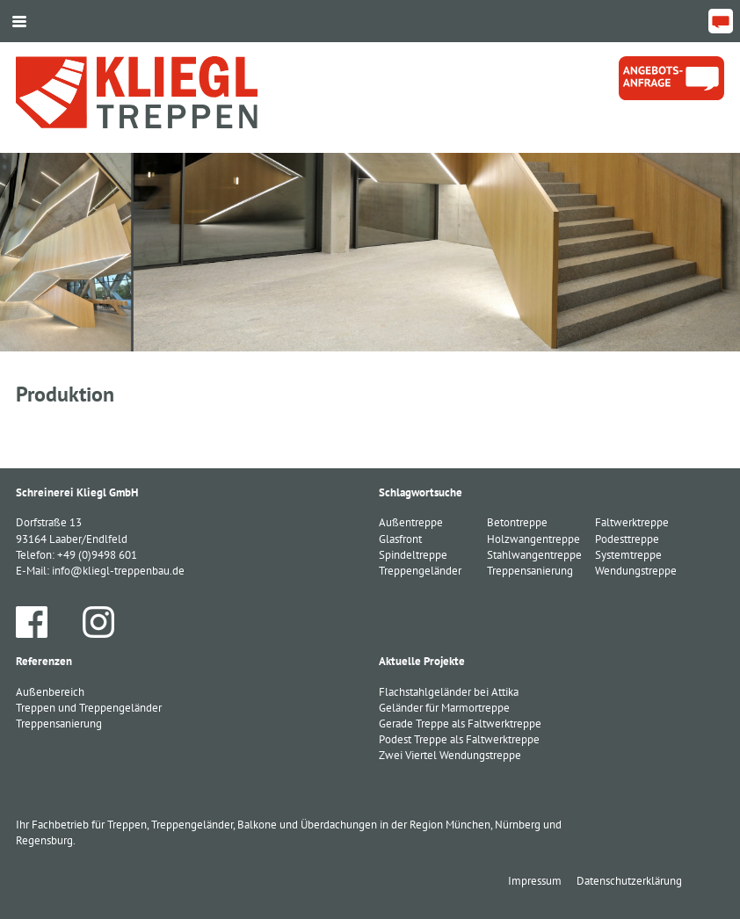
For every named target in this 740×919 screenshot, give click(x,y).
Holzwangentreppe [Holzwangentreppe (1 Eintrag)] (533, 539)
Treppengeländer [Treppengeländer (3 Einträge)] (420, 570)
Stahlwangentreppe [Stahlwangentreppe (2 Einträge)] (534, 554)
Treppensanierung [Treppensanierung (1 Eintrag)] (530, 570)
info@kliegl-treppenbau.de (118, 570)
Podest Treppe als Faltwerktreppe (459, 739)
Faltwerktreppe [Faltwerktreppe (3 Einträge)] (632, 522)
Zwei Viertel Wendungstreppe (450, 755)
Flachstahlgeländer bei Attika (449, 691)
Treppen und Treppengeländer (89, 707)
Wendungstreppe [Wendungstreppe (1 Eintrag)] (636, 570)
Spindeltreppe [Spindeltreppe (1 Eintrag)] (413, 554)
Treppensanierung (59, 723)
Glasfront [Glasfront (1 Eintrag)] (400, 539)
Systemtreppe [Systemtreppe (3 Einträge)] (628, 554)
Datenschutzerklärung (629, 880)
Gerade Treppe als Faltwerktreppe (460, 723)
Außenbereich (50, 691)
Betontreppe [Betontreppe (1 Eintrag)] (517, 522)
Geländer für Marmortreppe (444, 707)
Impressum (535, 880)
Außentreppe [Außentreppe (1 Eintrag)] (411, 522)
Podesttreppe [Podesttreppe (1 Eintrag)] (627, 539)
